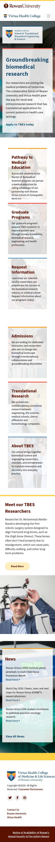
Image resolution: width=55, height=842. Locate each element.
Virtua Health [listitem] (14, 817)
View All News (15, 736)
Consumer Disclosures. (30, 789)
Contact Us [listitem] (13, 809)
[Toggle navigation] (48, 16)
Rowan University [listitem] (16, 813)
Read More (17, 566)
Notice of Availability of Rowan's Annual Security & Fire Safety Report (28, 834)
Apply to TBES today (20, 124)
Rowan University (22, 6)
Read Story (13, 679)
